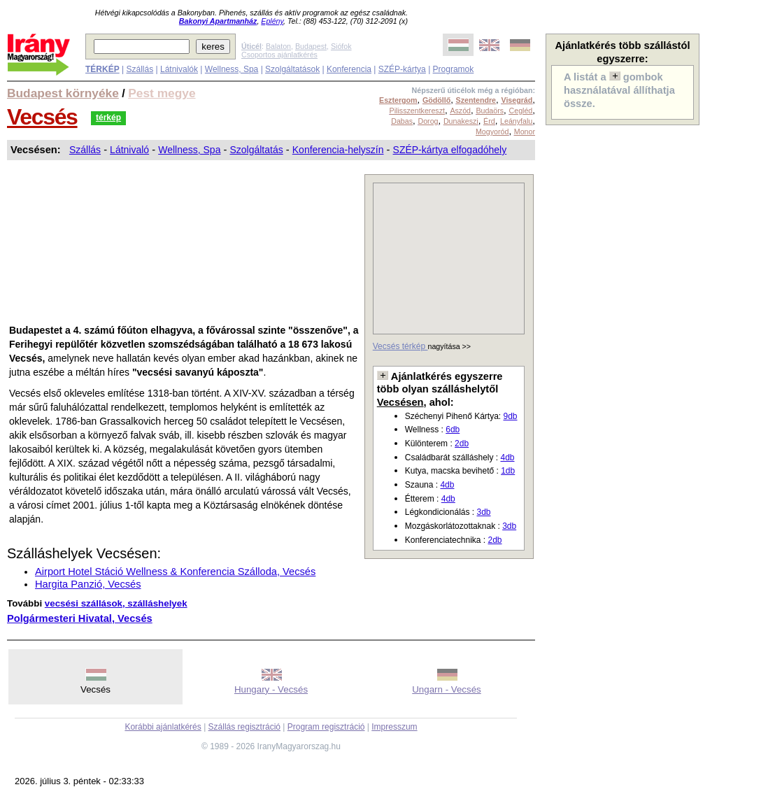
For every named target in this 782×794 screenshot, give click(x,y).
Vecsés (42, 116)
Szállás (139, 69)
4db (507, 457)
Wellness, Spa (231, 69)
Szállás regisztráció (244, 727)
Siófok (341, 46)
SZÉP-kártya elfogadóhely (450, 149)
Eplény (272, 21)
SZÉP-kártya (402, 69)
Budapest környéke (63, 93)
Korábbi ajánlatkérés (163, 727)
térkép (108, 117)
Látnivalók (179, 69)
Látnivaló (129, 149)
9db (510, 416)
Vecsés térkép (400, 346)
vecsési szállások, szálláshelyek (116, 603)
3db (483, 512)
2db (462, 443)
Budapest (311, 46)
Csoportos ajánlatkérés (279, 54)
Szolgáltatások (292, 69)
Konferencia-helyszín (338, 149)
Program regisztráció (326, 727)
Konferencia (349, 69)
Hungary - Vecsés (271, 689)
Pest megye (161, 93)
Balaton (278, 46)
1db (508, 471)
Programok (453, 69)
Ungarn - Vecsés (446, 689)
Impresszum (394, 727)
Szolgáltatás (256, 149)
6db (453, 429)
